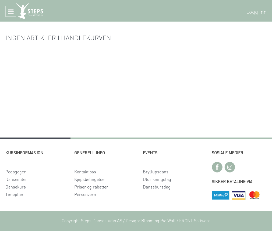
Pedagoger (15, 172)
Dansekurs (15, 187)
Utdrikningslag (157, 179)
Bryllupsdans (155, 172)
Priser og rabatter (91, 187)
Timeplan (14, 195)
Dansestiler (16, 179)
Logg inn (256, 12)
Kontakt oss (85, 172)
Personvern (85, 195)
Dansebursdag (157, 187)
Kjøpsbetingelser (90, 179)
